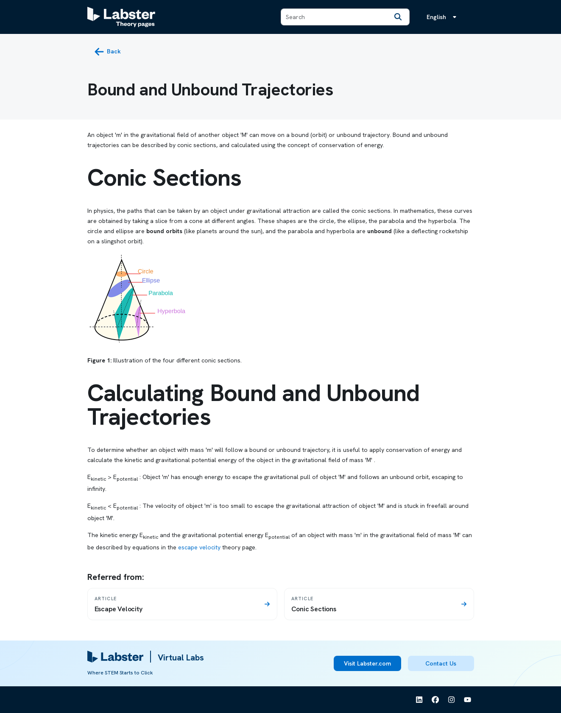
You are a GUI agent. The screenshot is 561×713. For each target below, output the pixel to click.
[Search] (398, 17)
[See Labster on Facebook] (435, 700)
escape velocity (199, 547)
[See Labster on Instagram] (451, 700)
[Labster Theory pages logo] (121, 17)
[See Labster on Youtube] (467, 700)
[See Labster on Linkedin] (419, 700)
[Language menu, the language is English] (443, 17)
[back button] (107, 51)
